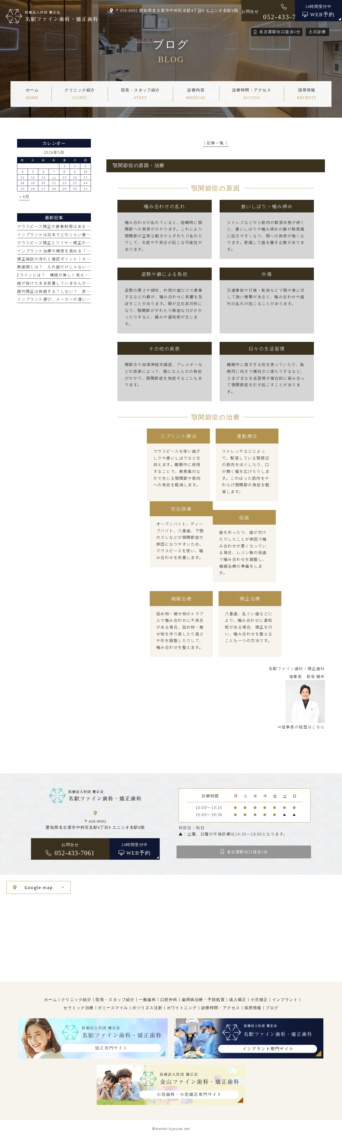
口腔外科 (169, 1000)
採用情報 (253, 1008)
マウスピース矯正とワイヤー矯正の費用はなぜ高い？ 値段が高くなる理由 (90, 242)
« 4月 (24, 196)
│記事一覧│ (216, 142)
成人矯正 (237, 1000)
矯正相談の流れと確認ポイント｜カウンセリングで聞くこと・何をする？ (88, 259)
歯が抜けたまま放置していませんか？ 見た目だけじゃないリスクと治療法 (90, 283)
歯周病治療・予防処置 (203, 1000)
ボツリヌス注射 (147, 1008)
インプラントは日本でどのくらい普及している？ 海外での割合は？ (84, 234)
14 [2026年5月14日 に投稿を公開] (54, 177)
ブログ (272, 1008)
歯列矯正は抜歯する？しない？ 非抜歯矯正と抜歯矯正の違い (77, 291)
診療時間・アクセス (220, 1008)
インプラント (285, 1000)
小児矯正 (259, 1000)
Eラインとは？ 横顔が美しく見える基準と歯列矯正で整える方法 (81, 275)
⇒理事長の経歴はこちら (301, 726)
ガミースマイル (113, 1008)
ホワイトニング (182, 1008)
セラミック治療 (78, 1008)
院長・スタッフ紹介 (115, 1000)
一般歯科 (147, 1000)
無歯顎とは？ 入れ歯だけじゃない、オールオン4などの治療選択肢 (83, 266)
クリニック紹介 (76, 1000)
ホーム (50, 1000)
